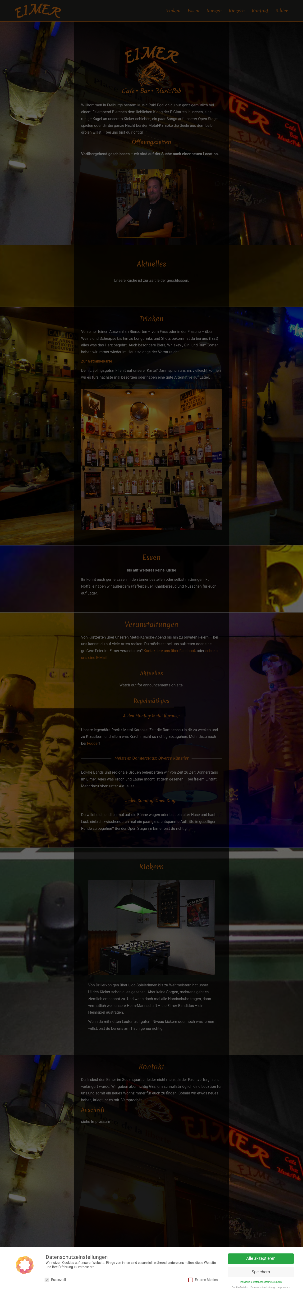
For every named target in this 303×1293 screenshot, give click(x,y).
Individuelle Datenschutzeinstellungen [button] (261, 1282)
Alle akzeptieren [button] (260, 1258)
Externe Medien (203, 1280)
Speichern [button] (261, 1272)
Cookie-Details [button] (240, 1287)
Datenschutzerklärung (262, 1287)
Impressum (283, 1287)
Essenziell (55, 1280)
